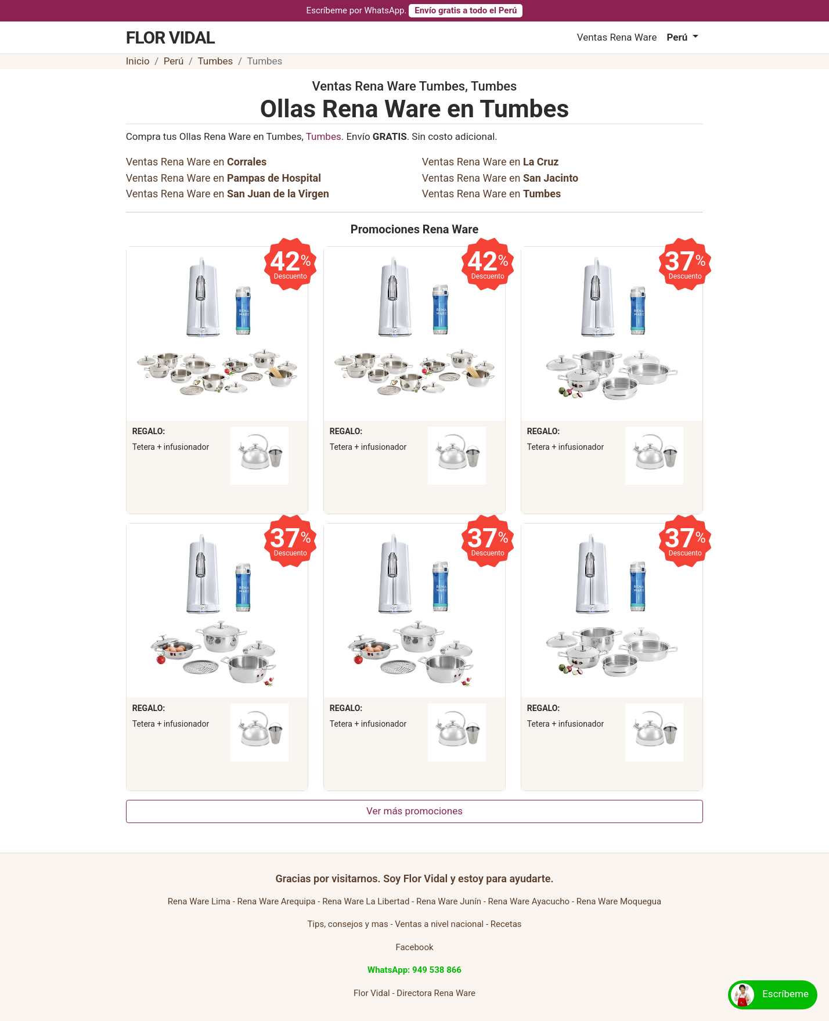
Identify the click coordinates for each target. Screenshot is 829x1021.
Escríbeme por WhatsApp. (415, 10)
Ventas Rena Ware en (196, 162)
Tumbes (215, 61)
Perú (174, 61)
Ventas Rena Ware (617, 37)
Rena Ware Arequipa (276, 901)
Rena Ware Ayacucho (529, 901)
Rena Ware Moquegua (618, 901)
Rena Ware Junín (448, 901)
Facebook (414, 947)
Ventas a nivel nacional (439, 924)
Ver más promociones (414, 811)
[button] (682, 37)
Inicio (138, 61)
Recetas (506, 924)
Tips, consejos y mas (347, 924)
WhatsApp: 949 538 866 (414, 970)
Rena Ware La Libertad (365, 901)
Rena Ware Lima (199, 901)
